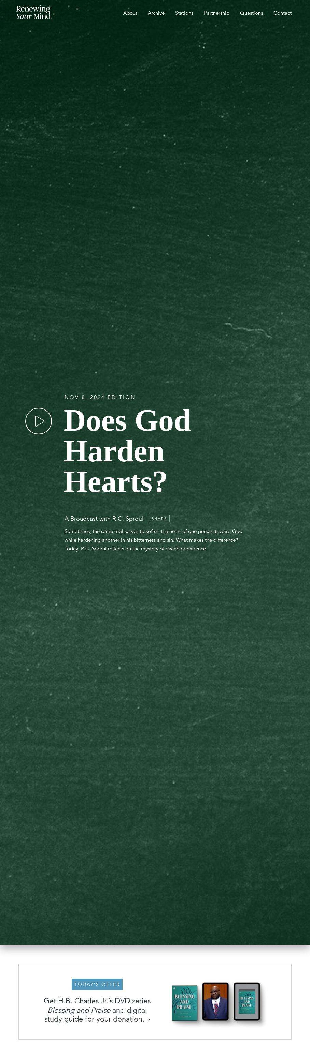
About (130, 13)
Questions (251, 13)
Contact (282, 13)
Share (159, 518)
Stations (184, 13)
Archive (156, 13)
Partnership (216, 13)
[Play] (38, 421)
